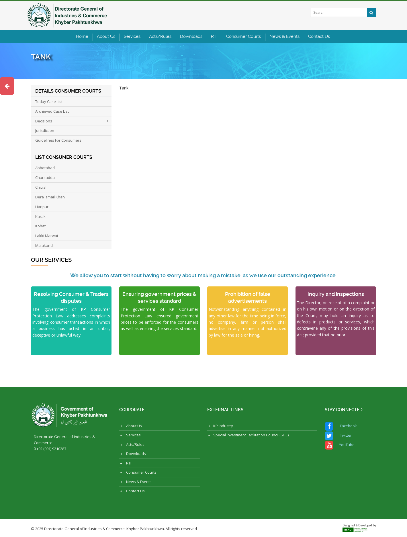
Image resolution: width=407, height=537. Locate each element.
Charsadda (45, 177)
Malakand (44, 245)
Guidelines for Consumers (58, 140)
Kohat (40, 226)
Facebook (341, 426)
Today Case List (48, 101)
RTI (214, 36)
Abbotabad (45, 167)
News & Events (284, 36)
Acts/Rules (160, 36)
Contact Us (319, 36)
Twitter (338, 435)
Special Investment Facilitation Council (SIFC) (251, 435)
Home (82, 36)
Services (132, 36)
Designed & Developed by (359, 527)
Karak (40, 216)
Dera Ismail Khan (50, 197)
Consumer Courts (243, 36)
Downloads (191, 36)
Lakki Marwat (46, 235)
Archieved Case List (52, 111)
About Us (106, 36)
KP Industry (223, 425)
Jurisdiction (44, 130)
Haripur (41, 206)
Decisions (43, 121)
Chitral (40, 187)
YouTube (340, 445)
